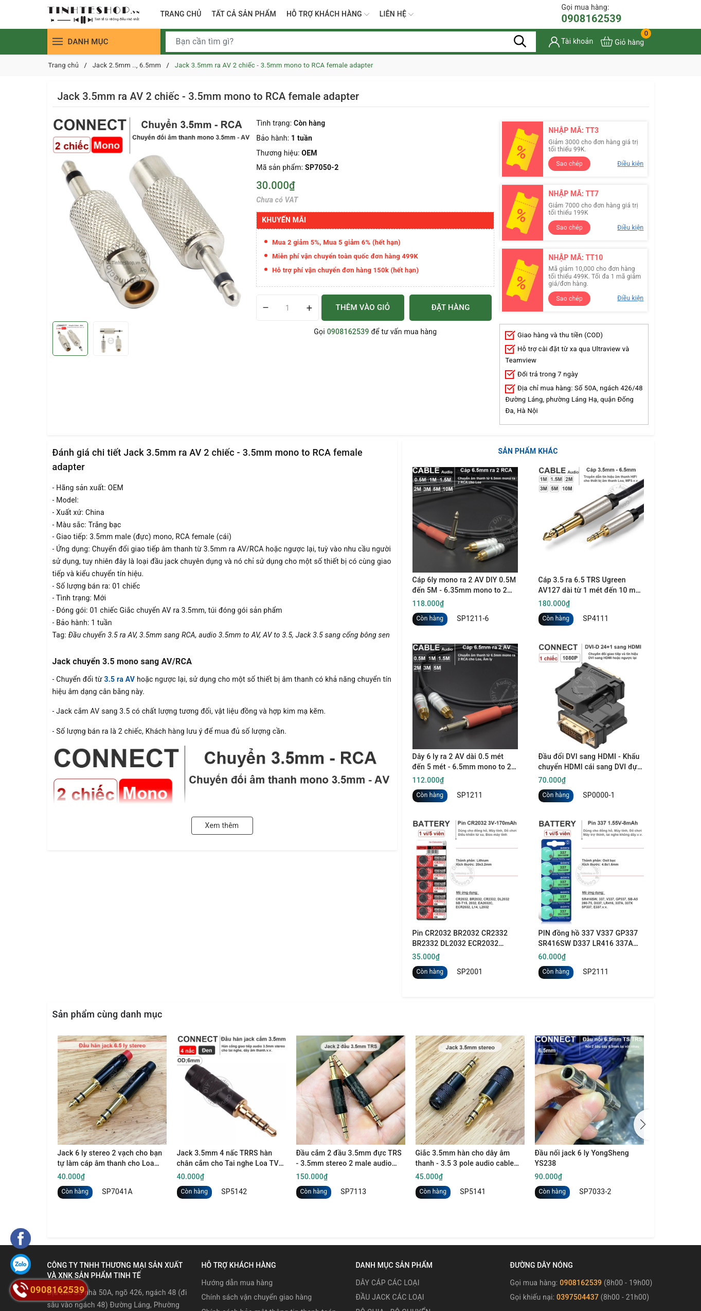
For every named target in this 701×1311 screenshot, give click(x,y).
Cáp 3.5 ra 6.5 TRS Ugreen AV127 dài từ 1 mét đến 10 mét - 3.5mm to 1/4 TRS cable (590, 585)
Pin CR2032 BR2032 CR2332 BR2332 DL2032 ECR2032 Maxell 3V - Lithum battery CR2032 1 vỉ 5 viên (460, 938)
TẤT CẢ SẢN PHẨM (244, 14)
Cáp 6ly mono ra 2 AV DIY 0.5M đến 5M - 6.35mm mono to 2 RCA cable (464, 585)
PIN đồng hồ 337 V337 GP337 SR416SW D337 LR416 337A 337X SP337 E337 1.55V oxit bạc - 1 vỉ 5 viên (588, 938)
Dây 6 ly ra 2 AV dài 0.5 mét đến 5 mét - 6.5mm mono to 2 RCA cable (462, 762)
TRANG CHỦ (181, 14)
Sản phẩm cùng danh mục (107, 1014)
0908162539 (592, 14)
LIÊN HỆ (397, 14)
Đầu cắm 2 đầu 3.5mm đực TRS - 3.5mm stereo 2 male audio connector (349, 1158)
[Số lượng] (287, 307)
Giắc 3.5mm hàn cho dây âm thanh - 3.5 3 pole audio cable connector (465, 1158)
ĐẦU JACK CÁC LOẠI (389, 1297)
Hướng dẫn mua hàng (237, 1283)
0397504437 (577, 1297)
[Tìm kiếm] (520, 41)
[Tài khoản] (571, 42)
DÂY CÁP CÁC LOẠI (387, 1283)
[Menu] (57, 41)
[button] (641, 1124)
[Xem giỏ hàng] (622, 41)
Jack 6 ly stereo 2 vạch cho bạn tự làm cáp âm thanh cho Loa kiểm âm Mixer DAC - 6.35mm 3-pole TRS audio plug (112, 1158)
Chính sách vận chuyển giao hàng (257, 1297)
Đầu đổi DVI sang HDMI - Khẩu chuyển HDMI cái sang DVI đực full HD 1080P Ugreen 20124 (589, 762)
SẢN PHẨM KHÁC (528, 451)
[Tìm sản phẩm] (351, 41)
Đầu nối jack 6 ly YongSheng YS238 (582, 1158)
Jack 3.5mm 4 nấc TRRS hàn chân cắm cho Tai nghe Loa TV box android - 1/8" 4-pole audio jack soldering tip (228, 1158)
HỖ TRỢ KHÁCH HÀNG (327, 14)
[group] (151, 216)
